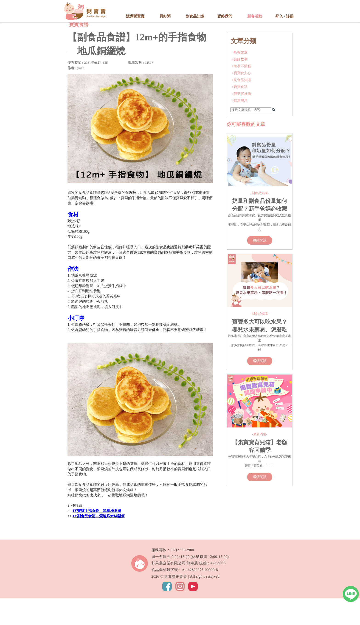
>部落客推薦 (241, 140)
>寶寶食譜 (240, 133)
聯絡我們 (224, 16)
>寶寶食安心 (241, 120)
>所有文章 (240, 99)
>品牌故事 (240, 106)
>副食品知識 (241, 126)
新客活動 (254, 16)
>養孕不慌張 (241, 113)
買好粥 (165, 16)
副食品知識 (195, 16)
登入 (279, 16)
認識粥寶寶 (135, 16)
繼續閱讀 (260, 287)
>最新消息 (240, 147)
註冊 (290, 16)
